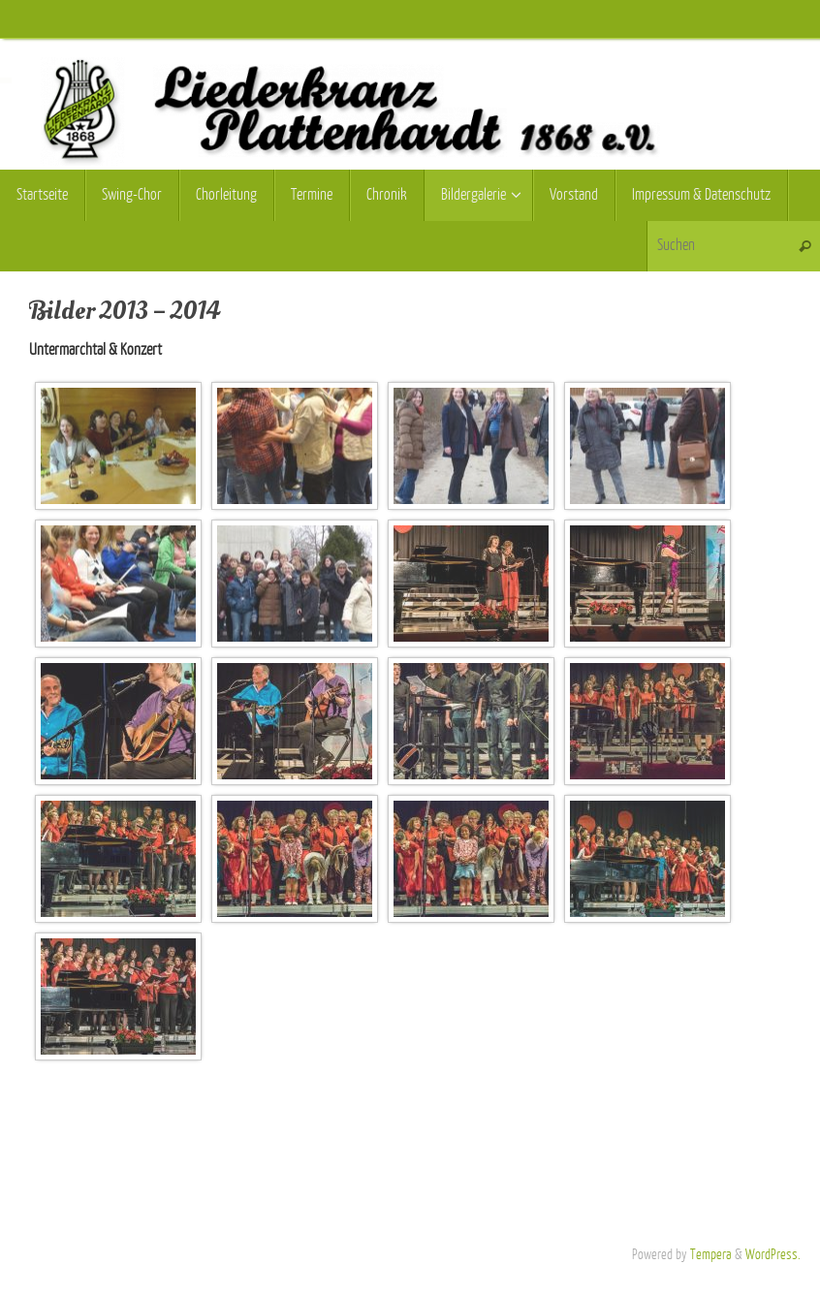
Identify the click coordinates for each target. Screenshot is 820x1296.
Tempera (711, 1254)
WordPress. (773, 1254)
